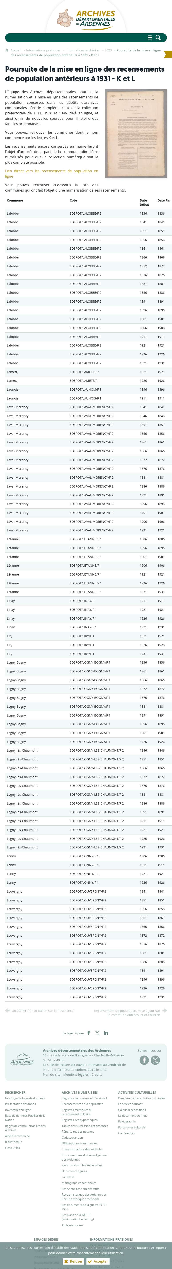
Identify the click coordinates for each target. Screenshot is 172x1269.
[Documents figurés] (74, 1171)
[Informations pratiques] (111, 1239)
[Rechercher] (15, 1092)
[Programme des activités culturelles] (141, 1098)
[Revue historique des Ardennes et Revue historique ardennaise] (84, 1197)
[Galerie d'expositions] (132, 1110)
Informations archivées (83, 50)
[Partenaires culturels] (131, 1127)
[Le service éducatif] (130, 1104)
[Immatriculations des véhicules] (82, 1149)
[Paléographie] (127, 1121)
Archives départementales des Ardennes (77, 1050)
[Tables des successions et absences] (85, 1126)
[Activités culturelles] (137, 1092)
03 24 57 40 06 (53, 1060)
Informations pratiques (43, 50)
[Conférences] (126, 1133)
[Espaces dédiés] (46, 1239)
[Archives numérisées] (80, 1092)
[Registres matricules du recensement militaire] (77, 1112)
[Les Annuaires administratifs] (80, 1189)
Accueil (16, 50)
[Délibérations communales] (79, 1143)
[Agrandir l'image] (136, 133)
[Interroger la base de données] (25, 1098)
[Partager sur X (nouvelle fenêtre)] (97, 1033)
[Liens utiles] (12, 1148)
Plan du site (51, 1074)
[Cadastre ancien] (72, 1138)
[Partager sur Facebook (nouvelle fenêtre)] (88, 1033)
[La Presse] (68, 1177)
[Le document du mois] (132, 1116)
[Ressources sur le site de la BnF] (82, 1165)
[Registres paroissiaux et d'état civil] (84, 1098)
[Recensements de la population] (82, 1104)
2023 (108, 50)
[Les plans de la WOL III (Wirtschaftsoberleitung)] (78, 1217)
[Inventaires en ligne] (18, 1110)
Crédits (97, 1074)
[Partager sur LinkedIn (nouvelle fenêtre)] (106, 1033)
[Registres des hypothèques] (80, 1120)
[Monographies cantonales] (79, 1183)
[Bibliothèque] (13, 1142)
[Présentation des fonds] (20, 1104)
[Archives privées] (72, 1225)
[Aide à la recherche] (17, 1136)
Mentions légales (76, 1074)
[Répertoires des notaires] (78, 1132)
